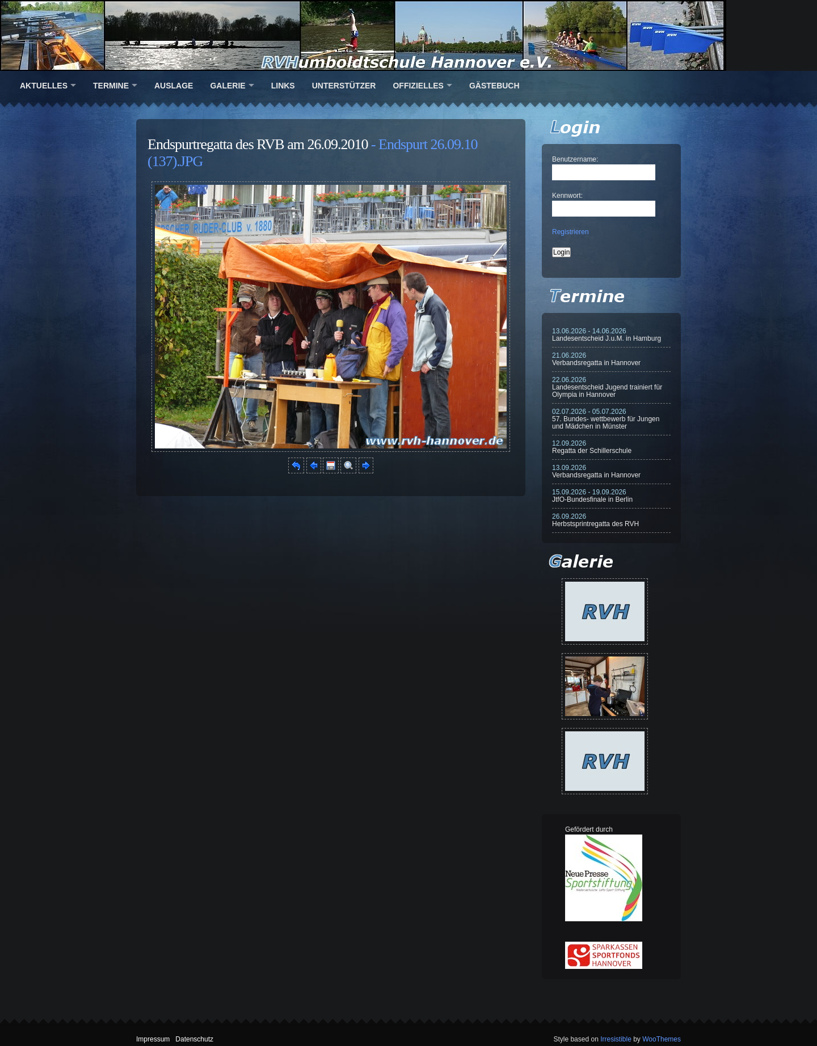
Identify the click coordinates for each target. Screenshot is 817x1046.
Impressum (153, 1039)
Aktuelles (44, 85)
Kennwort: (567, 196)
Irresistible (615, 1039)
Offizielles (418, 85)
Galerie (227, 85)
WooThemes (661, 1039)
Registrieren (570, 232)
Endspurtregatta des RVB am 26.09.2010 (258, 144)
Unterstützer (344, 85)
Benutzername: (575, 159)
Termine (111, 85)
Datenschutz (194, 1039)
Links (283, 85)
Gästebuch (494, 85)
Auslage (173, 85)
